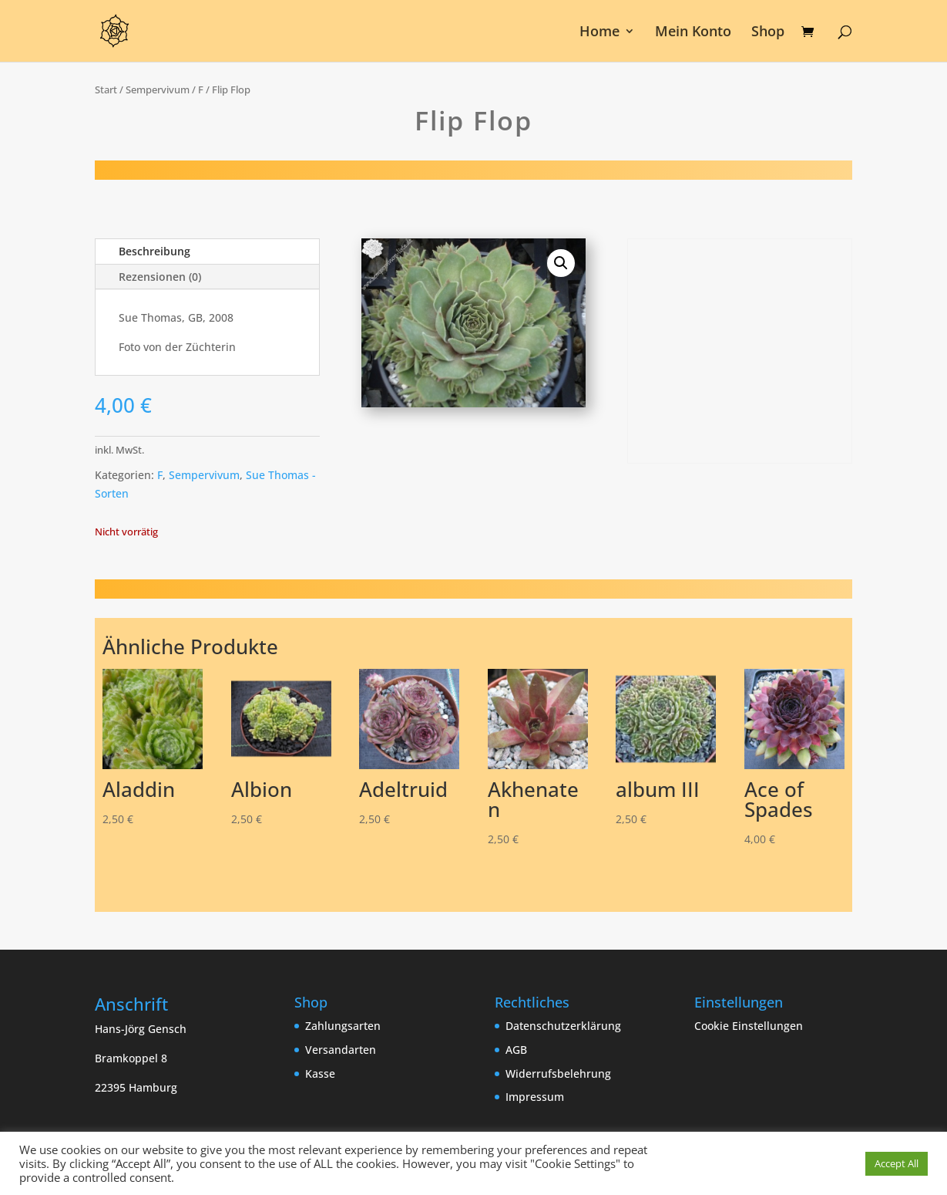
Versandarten (340, 1049)
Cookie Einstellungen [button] (748, 1025)
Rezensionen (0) (160, 276)
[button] (561, 263)
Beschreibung (154, 251)
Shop (767, 32)
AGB (516, 1049)
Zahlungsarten (343, 1025)
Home (599, 32)
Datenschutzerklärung (563, 1025)
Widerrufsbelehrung (558, 1073)
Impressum (534, 1096)
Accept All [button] (896, 1163)
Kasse (320, 1073)
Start (106, 89)
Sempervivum (158, 89)
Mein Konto (693, 32)
